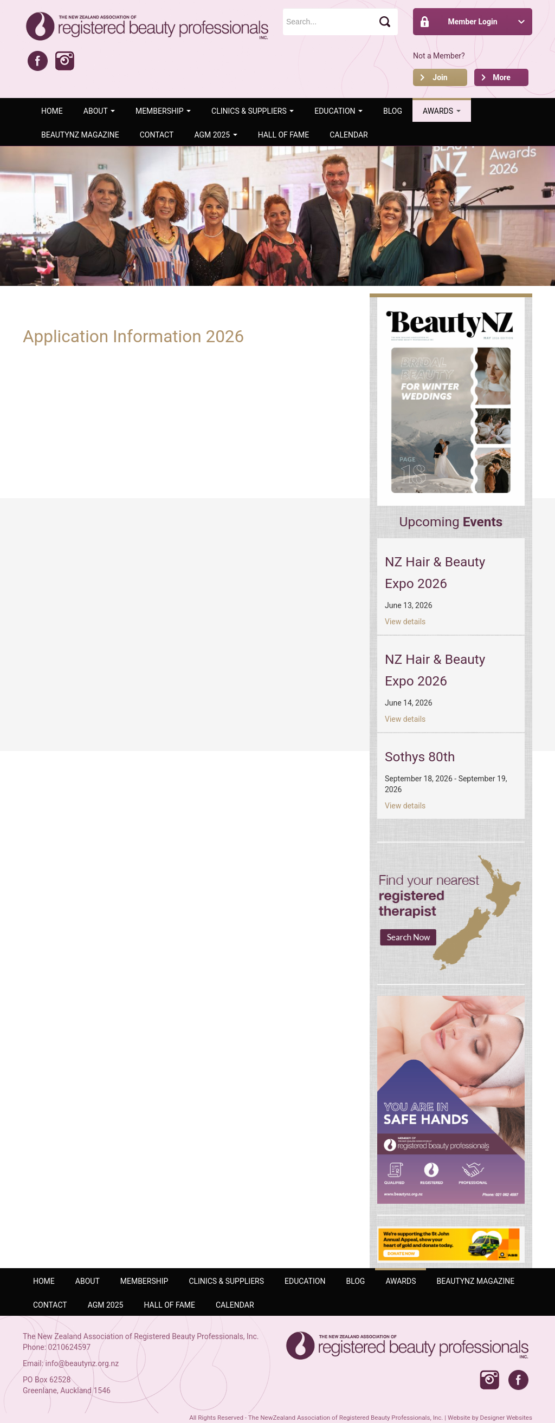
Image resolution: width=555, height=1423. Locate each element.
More (502, 77)
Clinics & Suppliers (252, 111)
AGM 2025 (215, 134)
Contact (157, 134)
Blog (392, 111)
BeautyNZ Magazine (80, 134)
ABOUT (99, 111)
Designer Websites (506, 1417)
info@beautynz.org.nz (82, 1363)
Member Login (472, 21)
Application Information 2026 (133, 337)
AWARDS (442, 111)
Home (52, 111)
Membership (163, 111)
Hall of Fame (283, 134)
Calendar (349, 134)
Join (440, 77)
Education (338, 111)
